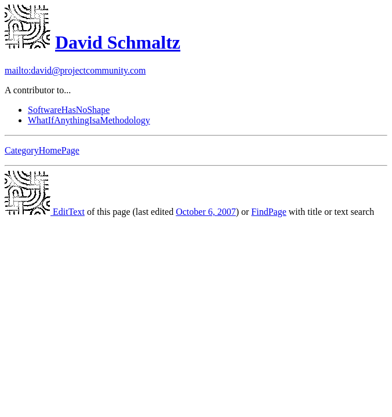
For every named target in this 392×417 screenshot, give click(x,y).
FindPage (268, 212)
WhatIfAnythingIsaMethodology (89, 120)
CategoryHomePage (42, 150)
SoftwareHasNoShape (69, 110)
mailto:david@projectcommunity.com (75, 70)
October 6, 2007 (206, 212)
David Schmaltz (117, 42)
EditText (45, 212)
